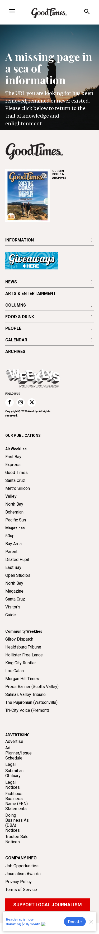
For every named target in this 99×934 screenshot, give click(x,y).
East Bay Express (13, 472)
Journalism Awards (23, 885)
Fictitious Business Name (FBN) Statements (16, 812)
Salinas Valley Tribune (25, 705)
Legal (10, 775)
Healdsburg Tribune (23, 658)
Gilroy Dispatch (19, 650)
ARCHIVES (73, 174)
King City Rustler (20, 674)
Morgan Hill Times (22, 690)
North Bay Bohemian (14, 519)
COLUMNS (15, 305)
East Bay (13, 578)
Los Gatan (14, 682)
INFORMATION (19, 240)
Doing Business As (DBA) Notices (17, 834)
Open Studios (17, 586)
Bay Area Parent (13, 559)
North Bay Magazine (14, 598)
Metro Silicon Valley (17, 503)
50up (10, 547)
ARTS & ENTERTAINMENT (30, 293)
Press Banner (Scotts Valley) (32, 697)
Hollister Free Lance (24, 666)
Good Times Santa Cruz (16, 487)
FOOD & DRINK (19, 316)
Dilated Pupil (17, 570)
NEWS (11, 281)
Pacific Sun (15, 531)
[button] (87, 12)
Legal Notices (12, 796)
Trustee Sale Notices (17, 850)
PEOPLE (13, 328)
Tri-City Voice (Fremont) (27, 721)
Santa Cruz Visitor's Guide (15, 618)
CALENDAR (16, 339)
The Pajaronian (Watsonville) (31, 713)
